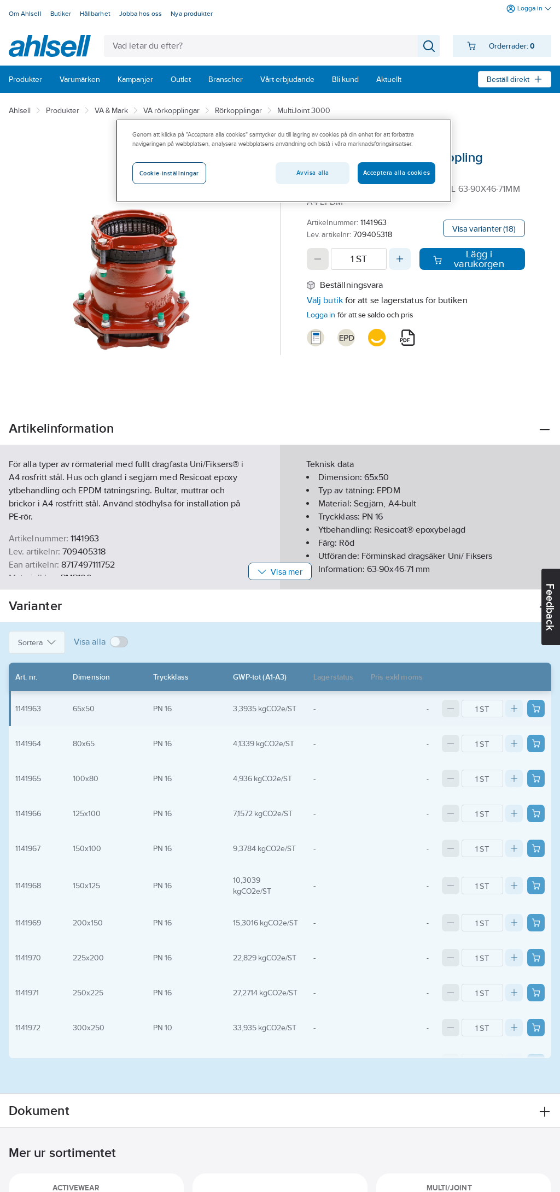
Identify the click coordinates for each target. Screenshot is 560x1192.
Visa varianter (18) (484, 228)
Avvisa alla (312, 172)
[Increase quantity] (400, 259)
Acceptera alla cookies (396, 172)
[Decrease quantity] (318, 259)
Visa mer (280, 571)
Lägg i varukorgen (468, 259)
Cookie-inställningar (169, 173)
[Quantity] (359, 259)
